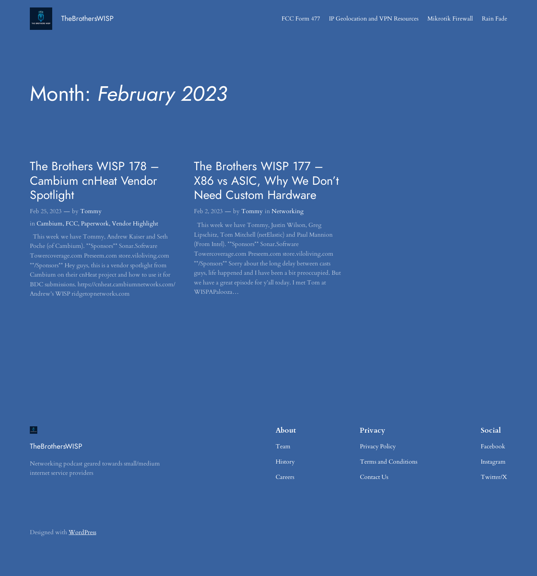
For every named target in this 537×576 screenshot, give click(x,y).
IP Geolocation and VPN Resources (373, 19)
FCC (72, 223)
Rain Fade (494, 19)
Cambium (50, 223)
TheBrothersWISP (87, 18)
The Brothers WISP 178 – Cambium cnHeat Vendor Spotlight (94, 180)
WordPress (82, 532)
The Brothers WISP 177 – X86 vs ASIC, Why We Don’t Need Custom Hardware (266, 180)
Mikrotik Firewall (450, 19)
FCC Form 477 (301, 19)
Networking (287, 211)
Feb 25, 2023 (46, 211)
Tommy (90, 211)
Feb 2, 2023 (208, 211)
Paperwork (95, 223)
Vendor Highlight (135, 223)
